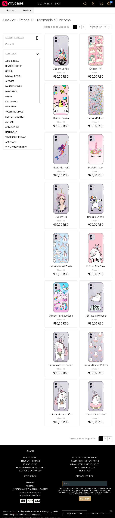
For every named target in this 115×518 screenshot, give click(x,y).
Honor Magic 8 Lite (85, 467)
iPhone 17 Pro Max (30, 461)
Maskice (27, 10)
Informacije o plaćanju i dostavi (30, 489)
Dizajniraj (45, 3)
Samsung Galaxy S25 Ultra (30, 467)
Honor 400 (84, 471)
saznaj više (98, 513)
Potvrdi (84, 499)
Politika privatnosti (30, 492)
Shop (58, 3)
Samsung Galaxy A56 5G (85, 458)
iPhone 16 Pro (30, 464)
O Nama (30, 482)
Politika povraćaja (30, 495)
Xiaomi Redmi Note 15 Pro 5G (84, 464)
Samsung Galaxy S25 (30, 471)
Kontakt (30, 486)
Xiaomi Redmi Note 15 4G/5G (85, 461)
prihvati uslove (74, 513)
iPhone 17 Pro (30, 458)
